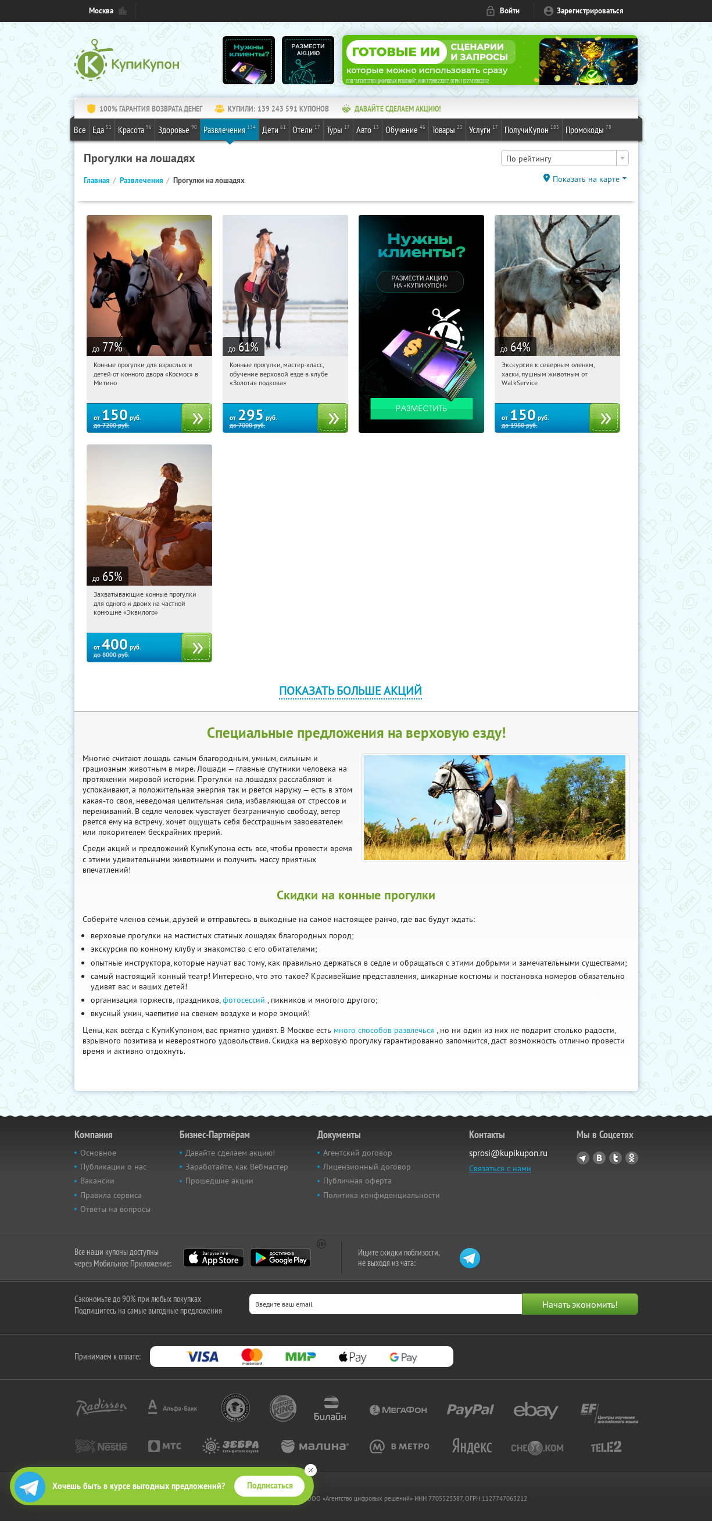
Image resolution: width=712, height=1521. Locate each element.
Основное (98, 1152)
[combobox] (565, 158)
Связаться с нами (500, 1168)
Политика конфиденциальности (381, 1195)
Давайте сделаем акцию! (230, 1152)
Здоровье (177, 129)
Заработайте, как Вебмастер (236, 1166)
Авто (367, 129)
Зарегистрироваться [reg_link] (590, 11)
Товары (447, 129)
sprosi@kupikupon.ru (508, 1152)
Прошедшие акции (219, 1180)
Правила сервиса (111, 1195)
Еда (102, 129)
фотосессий (244, 1000)
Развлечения (229, 129)
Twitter (615, 1157)
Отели (306, 129)
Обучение (405, 129)
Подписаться (270, 1485)
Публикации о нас (113, 1166)
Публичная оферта (357, 1180)
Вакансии (97, 1180)
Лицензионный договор (367, 1166)
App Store (213, 1258)
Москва (101, 11)
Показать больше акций (350, 690)
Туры (338, 129)
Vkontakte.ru (599, 1157)
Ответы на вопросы (115, 1209)
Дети (274, 129)
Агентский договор (357, 1152)
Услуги (483, 129)
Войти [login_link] (510, 11)
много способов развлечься (384, 1030)
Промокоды (588, 129)
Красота (135, 129)
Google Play (280, 1258)
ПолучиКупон (532, 129)
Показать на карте (586, 179)
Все (80, 129)
